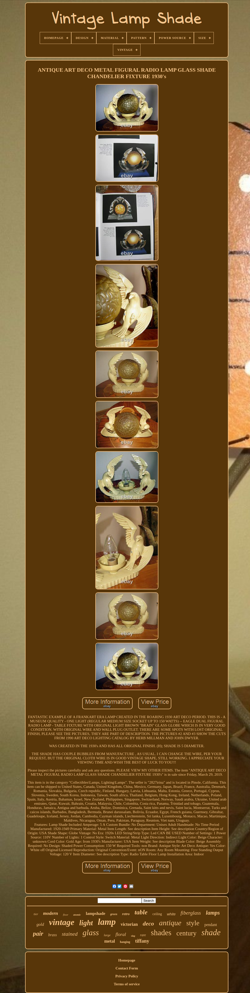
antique (170, 923)
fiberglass (190, 913)
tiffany (142, 941)
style (192, 923)
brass (52, 935)
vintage (61, 922)
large (107, 935)
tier (36, 914)
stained (70, 934)
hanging (125, 942)
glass (91, 932)
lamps (213, 913)
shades (161, 932)
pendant (210, 925)
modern (50, 913)
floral (120, 934)
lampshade (95, 913)
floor (65, 914)
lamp (107, 922)
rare (143, 935)
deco (148, 923)
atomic (77, 914)
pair (38, 933)
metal (109, 941)
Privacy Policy (126, 976)
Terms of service (127, 984)
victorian (129, 924)
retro (126, 914)
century (186, 933)
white (171, 914)
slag (133, 935)
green (113, 914)
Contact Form (126, 968)
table (141, 912)
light (86, 923)
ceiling (157, 914)
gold (40, 924)
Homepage (126, 960)
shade (210, 932)
